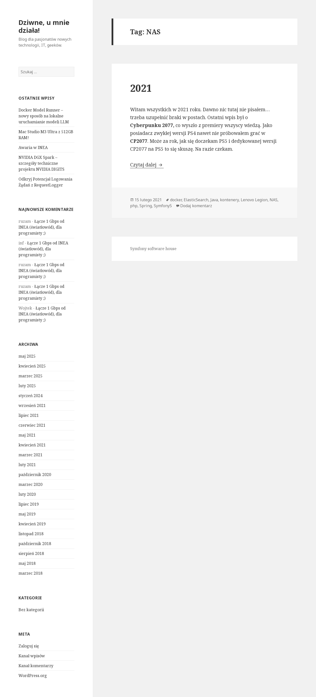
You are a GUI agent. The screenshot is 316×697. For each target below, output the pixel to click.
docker (176, 199)
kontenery (229, 199)
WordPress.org (33, 675)
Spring (145, 205)
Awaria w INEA (33, 147)
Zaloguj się (29, 646)
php (134, 205)
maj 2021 (27, 435)
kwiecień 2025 (32, 366)
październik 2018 (35, 543)
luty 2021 (27, 464)
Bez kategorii (31, 609)
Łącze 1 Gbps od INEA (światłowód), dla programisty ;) (41, 227)
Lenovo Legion (254, 199)
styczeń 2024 (30, 395)
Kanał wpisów (32, 656)
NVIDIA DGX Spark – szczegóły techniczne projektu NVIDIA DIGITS (41, 163)
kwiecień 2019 (32, 524)
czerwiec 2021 (32, 425)
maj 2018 (27, 563)
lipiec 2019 (29, 504)
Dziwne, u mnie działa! (44, 26)
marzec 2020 (30, 484)
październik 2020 (35, 474)
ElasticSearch (196, 199)
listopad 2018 (31, 533)
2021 (141, 87)
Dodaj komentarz (196, 205)
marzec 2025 (30, 376)
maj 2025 (27, 356)
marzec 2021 (30, 455)
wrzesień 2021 (32, 405)
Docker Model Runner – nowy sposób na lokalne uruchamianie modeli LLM (44, 116)
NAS (273, 199)
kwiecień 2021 (32, 445)
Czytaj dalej (147, 165)
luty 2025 (27, 385)
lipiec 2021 (29, 415)
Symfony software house (153, 248)
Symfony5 (163, 205)
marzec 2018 (30, 573)
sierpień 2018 (31, 553)
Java (214, 199)
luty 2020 (27, 494)
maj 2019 (27, 514)
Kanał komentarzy (36, 665)
